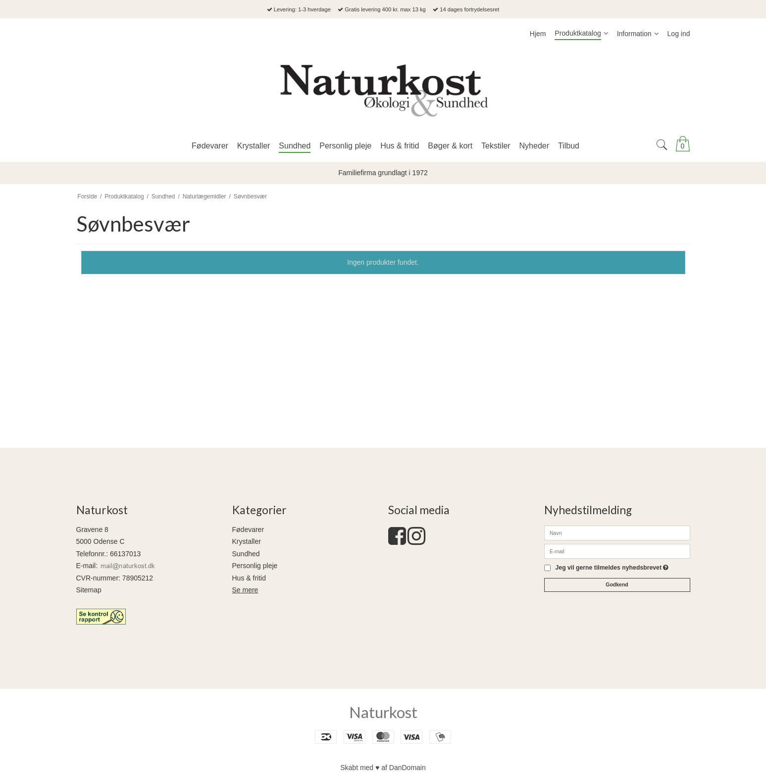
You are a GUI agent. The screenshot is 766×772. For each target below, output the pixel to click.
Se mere (245, 590)
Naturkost (383, 712)
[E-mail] (617, 551)
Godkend (617, 584)
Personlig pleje (255, 566)
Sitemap (89, 590)
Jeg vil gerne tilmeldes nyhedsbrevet (612, 568)
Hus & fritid (249, 578)
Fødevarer (248, 529)
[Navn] (617, 532)
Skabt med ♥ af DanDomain (383, 768)
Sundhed (246, 554)
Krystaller (246, 541)
